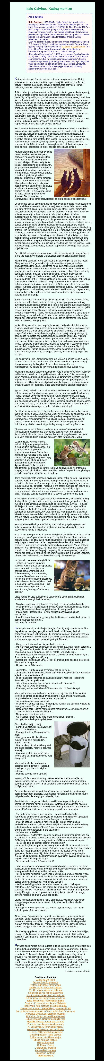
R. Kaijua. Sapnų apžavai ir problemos (45, 1016)
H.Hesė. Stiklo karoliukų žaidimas (45, 1032)
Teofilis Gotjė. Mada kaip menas (45, 987)
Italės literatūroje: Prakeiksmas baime (45, 1000)
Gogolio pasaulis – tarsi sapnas (45, 1034)
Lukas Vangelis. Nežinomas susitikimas (45, 1019)
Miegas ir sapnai (45, 1042)
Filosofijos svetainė (45, 1053)
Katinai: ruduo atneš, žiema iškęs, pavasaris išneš (45, 1008)
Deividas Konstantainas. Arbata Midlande (45, 1003)
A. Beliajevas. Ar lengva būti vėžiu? (45, 1027)
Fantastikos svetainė (45, 1050)
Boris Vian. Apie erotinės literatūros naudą (45, 1006)
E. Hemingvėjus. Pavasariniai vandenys (45, 998)
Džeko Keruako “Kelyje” (46, 1040)
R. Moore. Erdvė (45, 1045)
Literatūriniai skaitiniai (45, 1047)
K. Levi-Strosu (78, 46)
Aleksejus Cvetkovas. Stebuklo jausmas (46, 1013)
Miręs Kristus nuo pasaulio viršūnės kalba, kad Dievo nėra (45, 1011)
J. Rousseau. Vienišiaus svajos (45, 1037)
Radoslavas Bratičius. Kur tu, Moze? (45, 1029)
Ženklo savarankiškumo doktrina (45, 990)
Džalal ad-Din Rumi (45, 979)
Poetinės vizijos (45, 1055)
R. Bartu (66, 46)
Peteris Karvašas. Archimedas (45, 985)
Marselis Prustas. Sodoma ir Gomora (45, 1021)
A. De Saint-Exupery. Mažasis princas (46, 995)
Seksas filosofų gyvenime (45, 982)
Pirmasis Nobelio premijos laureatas (45, 1024)
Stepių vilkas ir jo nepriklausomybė (45, 992)
